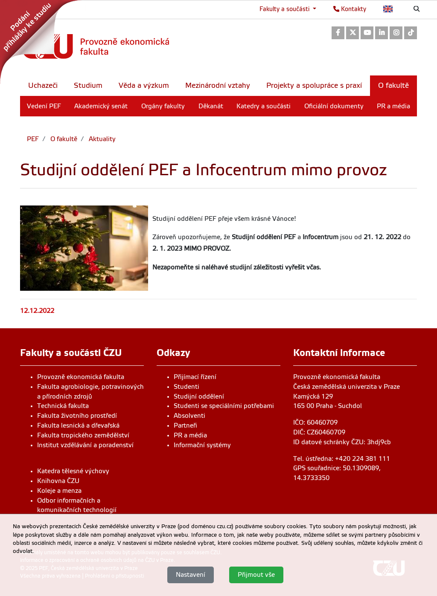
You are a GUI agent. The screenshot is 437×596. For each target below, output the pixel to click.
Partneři (185, 425)
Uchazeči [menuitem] (43, 85)
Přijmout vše (256, 574)
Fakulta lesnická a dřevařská (78, 425)
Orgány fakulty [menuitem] (163, 106)
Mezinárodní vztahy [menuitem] (217, 85)
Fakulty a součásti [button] (285, 9)
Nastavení (190, 574)
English (388, 9)
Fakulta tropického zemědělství (83, 435)
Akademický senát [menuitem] (101, 106)
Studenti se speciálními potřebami (224, 405)
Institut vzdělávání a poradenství (85, 445)
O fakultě (63, 139)
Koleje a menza (59, 490)
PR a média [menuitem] (393, 106)
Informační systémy (202, 445)
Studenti (186, 386)
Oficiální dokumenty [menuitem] (334, 106)
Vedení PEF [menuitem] (44, 106)
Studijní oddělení (199, 396)
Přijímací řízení (195, 376)
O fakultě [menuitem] (393, 85)
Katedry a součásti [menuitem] (263, 106)
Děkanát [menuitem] (210, 106)
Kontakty (349, 9)
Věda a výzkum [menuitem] (144, 85)
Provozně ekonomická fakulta (80, 376)
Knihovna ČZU (58, 480)
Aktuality (101, 139)
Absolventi (189, 415)
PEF (33, 139)
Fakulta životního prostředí (77, 415)
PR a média (190, 435)
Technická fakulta (63, 405)
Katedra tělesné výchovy (73, 471)
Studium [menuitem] (88, 85)
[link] (42, 42)
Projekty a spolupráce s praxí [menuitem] (314, 85)
